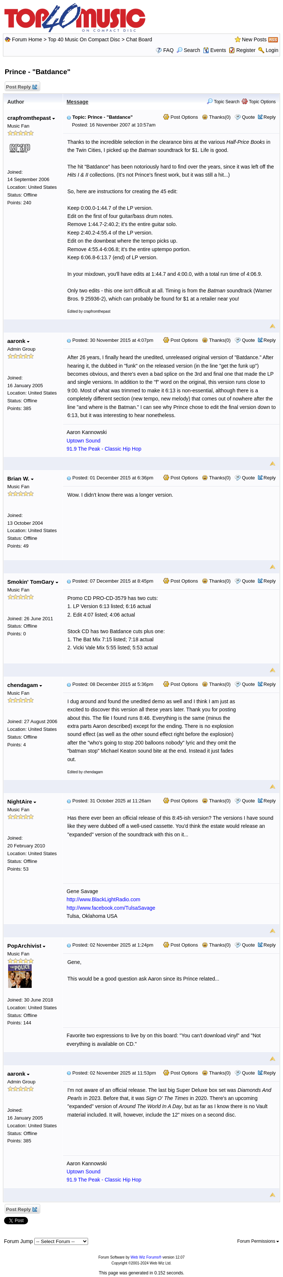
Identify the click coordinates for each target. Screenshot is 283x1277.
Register (245, 50)
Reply (269, 117)
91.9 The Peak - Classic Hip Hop (104, 449)
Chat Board (139, 39)
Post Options (180, 117)
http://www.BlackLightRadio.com (103, 899)
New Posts (254, 39)
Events (214, 50)
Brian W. (20, 478)
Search (188, 50)
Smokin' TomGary (32, 582)
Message (77, 102)
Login (272, 50)
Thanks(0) (216, 117)
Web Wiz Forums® (145, 1257)
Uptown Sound (84, 441)
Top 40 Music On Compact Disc (85, 39)
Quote (248, 117)
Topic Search (223, 101)
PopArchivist (26, 946)
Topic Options (259, 101)
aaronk (18, 341)
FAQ (168, 50)
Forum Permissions (258, 1241)
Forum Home (27, 39)
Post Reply (21, 87)
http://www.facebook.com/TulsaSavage (111, 908)
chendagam (24, 685)
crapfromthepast (31, 118)
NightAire (21, 801)
